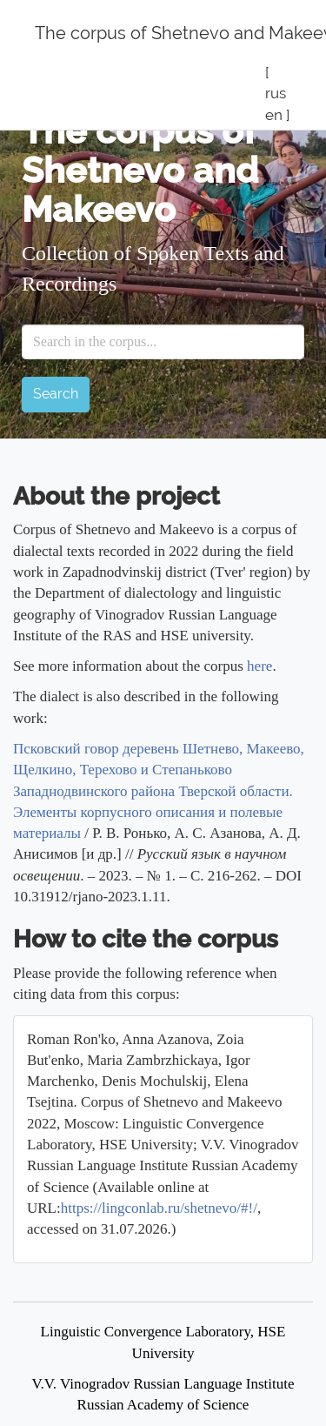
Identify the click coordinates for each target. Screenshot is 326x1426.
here (259, 666)
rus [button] (275, 93)
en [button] (274, 115)
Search (55, 393)
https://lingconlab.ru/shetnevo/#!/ (159, 1208)
